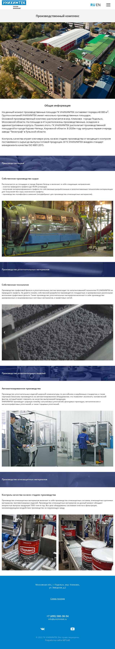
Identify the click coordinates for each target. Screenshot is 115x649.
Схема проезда (57, 598)
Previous (2, 60)
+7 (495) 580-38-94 (58, 616)
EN (98, 4)
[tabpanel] (57, 60)
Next (112, 60)
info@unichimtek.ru (57, 619)
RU (92, 4)
